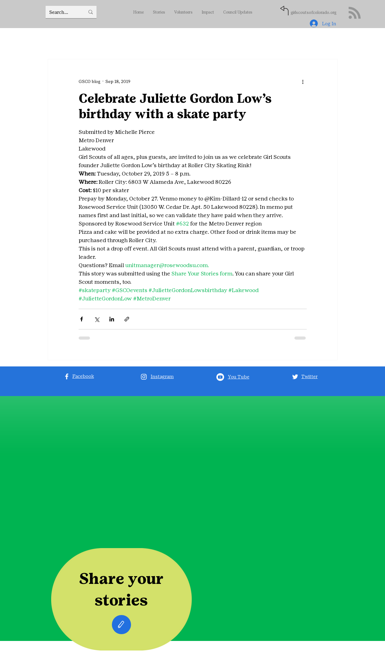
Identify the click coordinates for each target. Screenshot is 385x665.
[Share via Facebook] (81, 319)
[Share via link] (127, 319)
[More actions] (303, 81)
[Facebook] (67, 376)
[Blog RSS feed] (355, 13)
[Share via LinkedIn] (112, 319)
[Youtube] (220, 377)
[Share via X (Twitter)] (97, 319)
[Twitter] (295, 377)
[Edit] (121, 624)
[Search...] (62, 12)
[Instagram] (144, 377)
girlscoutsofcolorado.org (313, 12)
